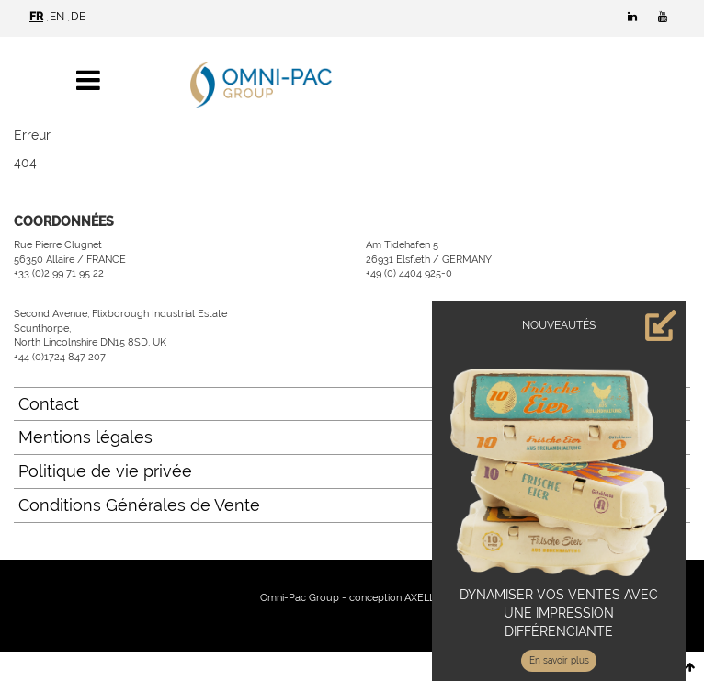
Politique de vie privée (105, 471)
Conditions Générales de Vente (139, 505)
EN (57, 16)
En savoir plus (559, 660)
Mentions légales (85, 437)
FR (36, 16)
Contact (48, 404)
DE (78, 16)
